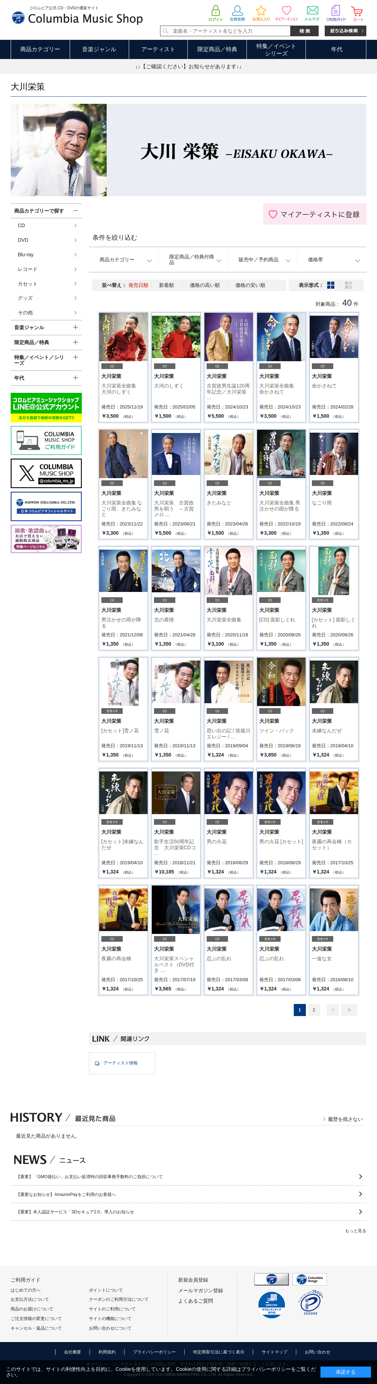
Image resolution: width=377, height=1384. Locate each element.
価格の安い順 (250, 285)
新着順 (166, 285)
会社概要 (72, 1352)
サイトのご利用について (112, 1308)
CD (21, 225)
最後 (349, 1010)
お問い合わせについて (110, 1328)
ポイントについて (106, 1290)
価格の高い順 (205, 285)
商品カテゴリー (40, 49)
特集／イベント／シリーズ (39, 360)
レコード (28, 269)
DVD (23, 240)
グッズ (25, 298)
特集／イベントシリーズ (276, 50)
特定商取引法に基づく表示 (218, 1352)
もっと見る (355, 1230)
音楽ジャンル (99, 49)
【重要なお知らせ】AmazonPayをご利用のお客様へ (66, 1194)
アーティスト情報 (120, 1062)
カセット (28, 284)
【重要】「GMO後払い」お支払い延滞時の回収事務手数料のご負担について (89, 1176)
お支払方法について (30, 1299)
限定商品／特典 (217, 49)
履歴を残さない (345, 1119)
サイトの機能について (110, 1318)
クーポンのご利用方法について (119, 1299)
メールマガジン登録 (200, 1290)
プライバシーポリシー (154, 1352)
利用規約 (107, 1352)
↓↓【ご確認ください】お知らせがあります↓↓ (188, 66)
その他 (25, 312)
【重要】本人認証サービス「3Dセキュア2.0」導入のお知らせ (75, 1211)
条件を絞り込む (114, 237)
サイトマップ (274, 1352)
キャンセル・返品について (36, 1328)
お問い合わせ (317, 1352)
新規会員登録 (193, 1280)
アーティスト (158, 49)
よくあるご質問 (195, 1301)
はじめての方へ (26, 1290)
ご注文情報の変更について (36, 1318)
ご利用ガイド (26, 1280)
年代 (337, 49)
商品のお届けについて (32, 1308)
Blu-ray (25, 254)
